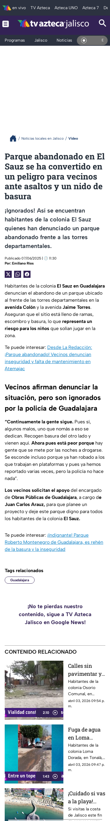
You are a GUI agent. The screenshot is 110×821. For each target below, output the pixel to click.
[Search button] (103, 24)
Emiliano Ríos (23, 263)
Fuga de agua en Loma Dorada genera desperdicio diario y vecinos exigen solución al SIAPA (86, 733)
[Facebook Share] (27, 274)
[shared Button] (17, 274)
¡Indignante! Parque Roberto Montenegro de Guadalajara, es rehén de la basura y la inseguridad (54, 542)
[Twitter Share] (8, 274)
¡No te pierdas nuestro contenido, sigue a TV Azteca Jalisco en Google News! (55, 614)
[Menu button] (5, 24)
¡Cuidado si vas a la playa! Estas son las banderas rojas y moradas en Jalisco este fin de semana (86, 797)
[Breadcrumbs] (15, 138)
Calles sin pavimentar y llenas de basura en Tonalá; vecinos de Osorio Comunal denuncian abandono (84, 669)
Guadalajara (19, 580)
